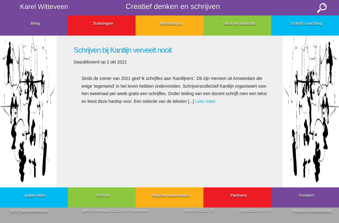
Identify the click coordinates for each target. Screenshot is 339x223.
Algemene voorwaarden (312, 210)
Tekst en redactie (238, 23)
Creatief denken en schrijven (173, 6)
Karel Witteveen (44, 7)
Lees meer (205, 101)
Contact (306, 195)
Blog (35, 23)
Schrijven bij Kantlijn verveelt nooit (123, 50)
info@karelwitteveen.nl (29, 210)
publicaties (35, 195)
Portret (103, 195)
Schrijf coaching (306, 23)
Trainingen (103, 23)
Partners (239, 195)
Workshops (171, 23)
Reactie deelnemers (171, 195)
